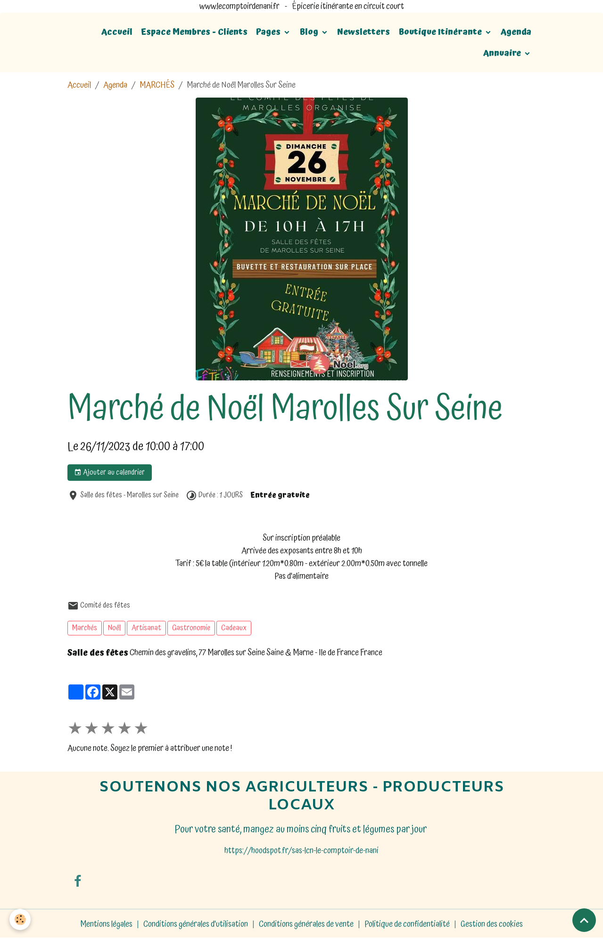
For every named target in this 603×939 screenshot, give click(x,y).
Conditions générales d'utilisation (195, 924)
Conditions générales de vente (306, 924)
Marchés (84, 628)
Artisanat (146, 628)
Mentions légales (106, 924)
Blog (309, 32)
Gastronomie (191, 628)
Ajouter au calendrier (109, 472)
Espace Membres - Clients (194, 32)
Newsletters (363, 32)
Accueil (116, 32)
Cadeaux (234, 628)
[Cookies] (20, 919)
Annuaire (503, 53)
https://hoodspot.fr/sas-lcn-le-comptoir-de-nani (301, 850)
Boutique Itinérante (441, 32)
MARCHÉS (157, 85)
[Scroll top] (584, 920)
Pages (269, 32)
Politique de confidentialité (407, 924)
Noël (114, 628)
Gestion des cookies (492, 924)
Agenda (516, 32)
